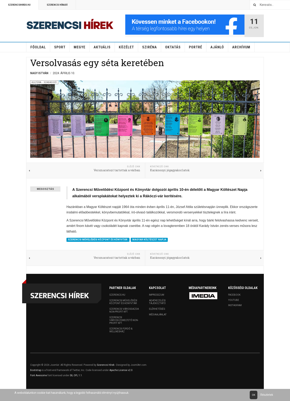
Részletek (266, 394)
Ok (253, 395)
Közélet (126, 47)
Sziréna (149, 47)
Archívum (241, 47)
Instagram (235, 305)
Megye (79, 47)
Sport (59, 47)
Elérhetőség (157, 309)
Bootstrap (35, 370)
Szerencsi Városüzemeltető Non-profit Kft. (123, 320)
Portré (195, 47)
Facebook (234, 294)
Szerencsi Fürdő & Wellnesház (120, 330)
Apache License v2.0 (121, 370)
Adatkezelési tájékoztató (157, 302)
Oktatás (173, 47)
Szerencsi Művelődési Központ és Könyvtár (123, 302)
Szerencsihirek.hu (19, 4)
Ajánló (217, 47)
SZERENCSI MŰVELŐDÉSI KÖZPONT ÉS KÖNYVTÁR (98, 239)
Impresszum (156, 294)
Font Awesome (38, 375)
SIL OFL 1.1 (76, 375)
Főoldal (38, 47)
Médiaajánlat (158, 314)
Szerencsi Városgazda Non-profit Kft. (124, 310)
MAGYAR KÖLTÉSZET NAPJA (149, 239)
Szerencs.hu (117, 294)
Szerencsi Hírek (105, 365)
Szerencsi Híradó (57, 4)
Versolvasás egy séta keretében (97, 63)
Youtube (233, 300)
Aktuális (102, 47)
